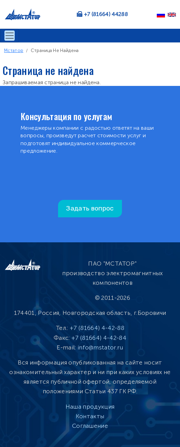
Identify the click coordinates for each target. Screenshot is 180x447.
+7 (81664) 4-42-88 (97, 328)
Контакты (90, 416)
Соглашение (90, 426)
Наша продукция (90, 406)
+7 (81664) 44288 (106, 14)
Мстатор (13, 50)
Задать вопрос (90, 208)
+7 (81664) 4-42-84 (98, 338)
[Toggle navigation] (9, 35)
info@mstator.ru (100, 347)
